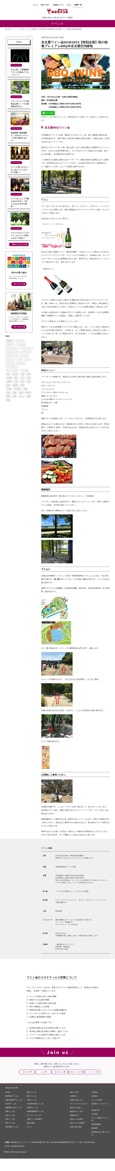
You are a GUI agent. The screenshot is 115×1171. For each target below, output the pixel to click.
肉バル (22, 397)
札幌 (25, 389)
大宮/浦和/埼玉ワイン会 (35, 1116)
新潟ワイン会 (31, 1105)
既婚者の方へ (74, 1128)
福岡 (8, 397)
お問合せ (95, 1108)
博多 (28, 375)
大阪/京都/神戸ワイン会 (13, 1112)
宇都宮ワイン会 (32, 1120)
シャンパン (10, 360)
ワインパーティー (13, 371)
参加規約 (95, 1140)
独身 (21, 393)
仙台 (8, 375)
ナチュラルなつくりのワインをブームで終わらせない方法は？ (20, 235)
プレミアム (10, 364)
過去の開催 (31, 1135)
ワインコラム (16, 65)
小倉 (16, 382)
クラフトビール (12, 356)
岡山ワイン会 (10, 1135)
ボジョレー (21, 364)
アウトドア (20, 341)
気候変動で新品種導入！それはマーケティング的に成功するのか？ (20, 137)
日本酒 (9, 389)
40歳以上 (10, 341)
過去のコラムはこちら (19, 244)
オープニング (26, 353)
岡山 (22, 382)
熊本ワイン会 (31, 1108)
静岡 (28, 397)
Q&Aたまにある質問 (77, 1135)
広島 (28, 382)
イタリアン (10, 345)
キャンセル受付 (97, 1112)
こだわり (58, 1074)
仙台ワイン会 (10, 1128)
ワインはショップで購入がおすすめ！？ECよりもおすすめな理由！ (20, 202)
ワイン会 (25, 371)
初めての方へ (33, 1074)
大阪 (28, 378)
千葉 (22, 375)
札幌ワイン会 (10, 1124)
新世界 (15, 386)
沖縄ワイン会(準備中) (34, 1131)
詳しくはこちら (19, 284)
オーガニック (26, 349)
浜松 (8, 393)
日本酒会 (17, 389)
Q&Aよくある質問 (76, 1131)
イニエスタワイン (13, 349)
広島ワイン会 (10, 1131)
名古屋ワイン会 (10, 1116)
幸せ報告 (95, 1126)
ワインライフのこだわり (78, 1116)
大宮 (22, 378)
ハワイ (27, 360)
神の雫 (28, 393)
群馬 (14, 397)
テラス (20, 360)
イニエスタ (21, 345)
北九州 (15, 375)
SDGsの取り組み (76, 1139)
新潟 (22, 386)
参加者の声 (95, 1122)
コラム (29, 1139)
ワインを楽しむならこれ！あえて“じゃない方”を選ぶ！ (20, 169)
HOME (7, 1105)
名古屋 (9, 378)
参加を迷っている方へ (46, 1083)
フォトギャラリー (71, 1083)
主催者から (74, 1108)
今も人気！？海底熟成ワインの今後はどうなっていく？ (20, 72)
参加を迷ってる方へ (77, 1124)
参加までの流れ (75, 1120)
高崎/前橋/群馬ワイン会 (35, 1124)
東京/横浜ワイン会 (11, 1108)
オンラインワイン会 (34, 1128)
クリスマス (24, 356)
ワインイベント (12, 367)
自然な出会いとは (84, 1074)
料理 (8, 386)
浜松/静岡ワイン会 (11, 1139)
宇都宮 (9, 382)
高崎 (8, 401)
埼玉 (16, 378)
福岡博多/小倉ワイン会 (13, 1120)
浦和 (14, 393)
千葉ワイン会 (31, 1112)
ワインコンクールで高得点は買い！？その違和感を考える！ (20, 103)
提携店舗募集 (96, 1137)
